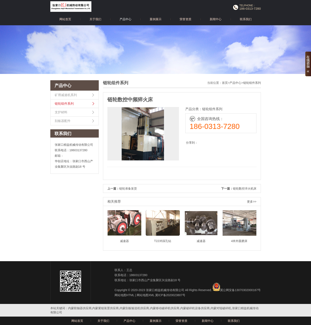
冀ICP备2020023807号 (170, 295)
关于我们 (95, 19)
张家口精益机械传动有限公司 (165, 290)
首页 (225, 82)
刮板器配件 (63, 121)
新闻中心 (216, 19)
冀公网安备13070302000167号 (240, 290)
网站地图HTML (124, 295)
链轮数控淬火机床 (244, 188)
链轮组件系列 (64, 103)
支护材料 (61, 112)
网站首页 (65, 19)
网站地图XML (145, 295)
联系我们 (246, 19)
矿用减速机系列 (66, 95)
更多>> (251, 201)
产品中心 (125, 19)
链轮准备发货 (128, 188)
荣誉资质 (185, 19)
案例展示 (156, 19)
